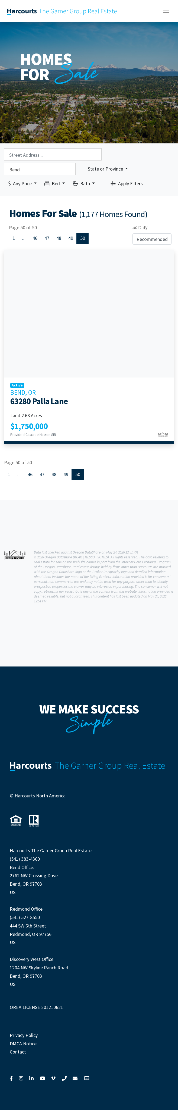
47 (46, 238)
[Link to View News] (86, 1078)
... (23, 238)
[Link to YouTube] (42, 1078)
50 (82, 238)
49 (70, 238)
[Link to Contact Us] (75, 1078)
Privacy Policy (24, 1035)
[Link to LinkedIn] (31, 1078)
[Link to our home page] (62, 11)
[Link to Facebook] (11, 1078)
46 (35, 238)
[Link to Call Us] (64, 1078)
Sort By (139, 227)
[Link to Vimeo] (53, 1078)
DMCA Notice (23, 1043)
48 (58, 238)
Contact (18, 1052)
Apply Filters (127, 183)
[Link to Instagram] (21, 1078)
